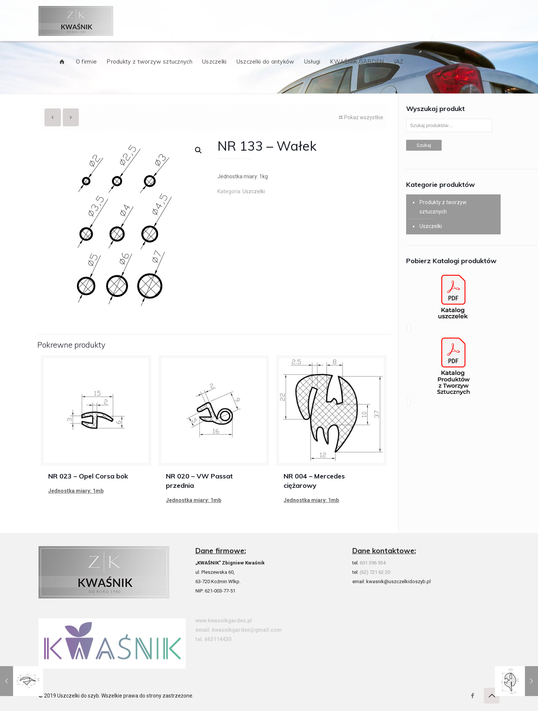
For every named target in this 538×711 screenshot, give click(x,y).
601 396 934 (373, 563)
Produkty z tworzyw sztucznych (443, 207)
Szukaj (424, 145)
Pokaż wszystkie (360, 117)
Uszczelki (253, 191)
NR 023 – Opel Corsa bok (88, 476)
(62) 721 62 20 (375, 572)
